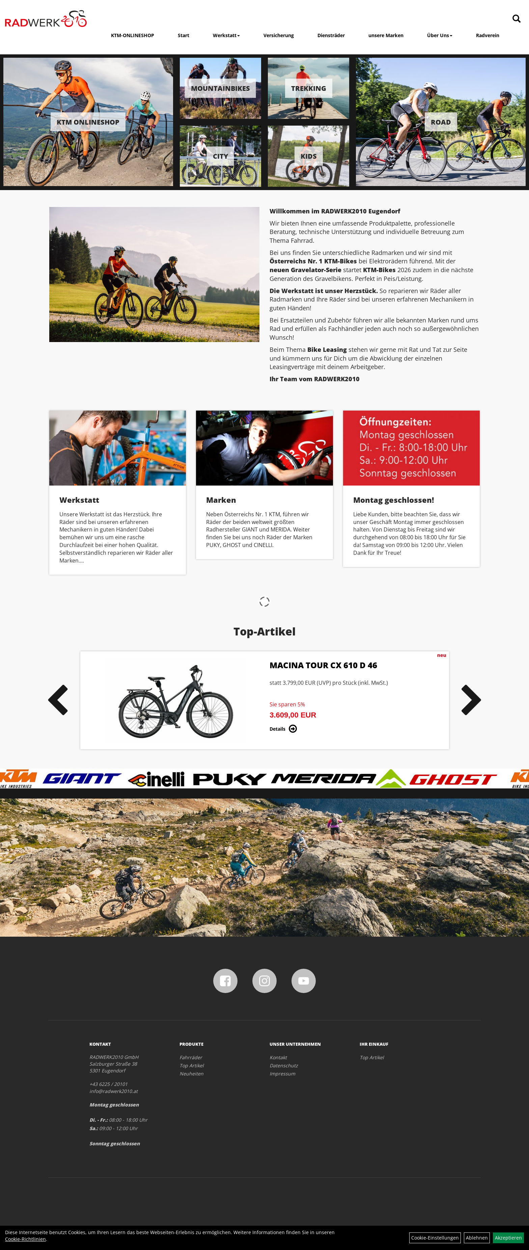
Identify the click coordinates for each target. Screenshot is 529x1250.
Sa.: (93, 1128)
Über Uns (439, 35)
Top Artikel (191, 1065)
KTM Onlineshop (88, 122)
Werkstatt (226, 35)
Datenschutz (284, 1065)
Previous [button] (57, 700)
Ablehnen (477, 1237)
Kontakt (278, 1057)
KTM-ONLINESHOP (132, 35)
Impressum (282, 1073)
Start (183, 35)
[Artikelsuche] (516, 19)
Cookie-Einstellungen (435, 1237)
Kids (309, 156)
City (220, 156)
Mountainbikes (220, 88)
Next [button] (471, 700)
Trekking (308, 88)
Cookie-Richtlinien (25, 1239)
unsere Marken (385, 35)
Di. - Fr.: (98, 1120)
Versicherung (278, 35)
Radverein (487, 35)
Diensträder (331, 35)
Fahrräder (190, 1057)
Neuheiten (191, 1073)
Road (441, 122)
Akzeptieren (508, 1237)
